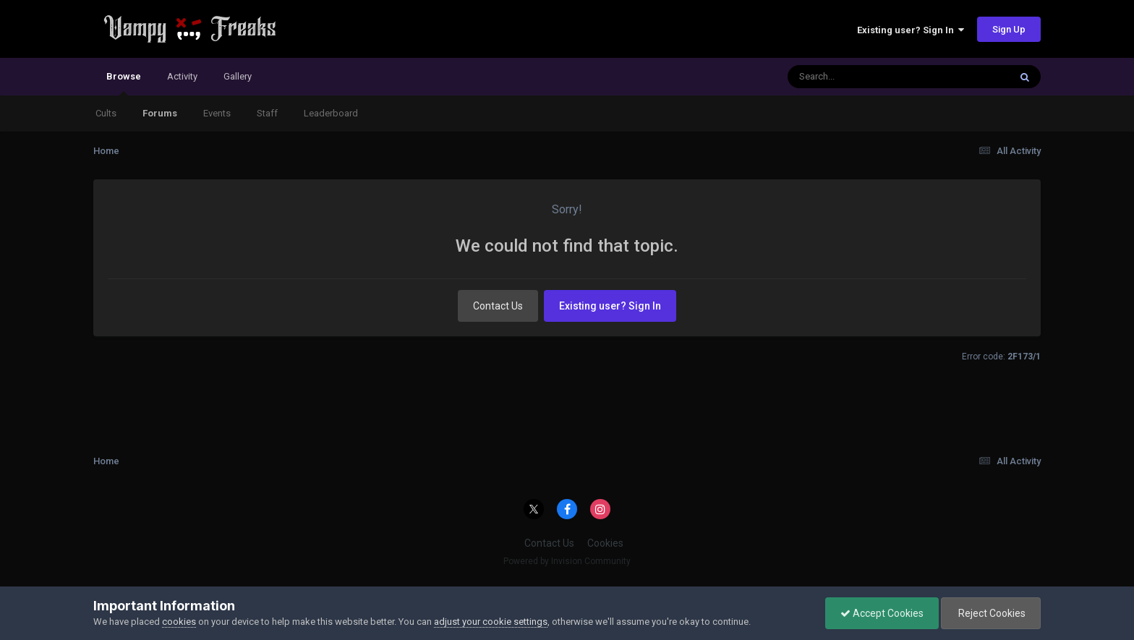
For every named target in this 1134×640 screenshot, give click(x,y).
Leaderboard (331, 113)
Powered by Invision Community (567, 561)
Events (217, 113)
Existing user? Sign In (910, 30)
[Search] (861, 76)
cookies (179, 621)
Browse (123, 83)
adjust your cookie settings (490, 621)
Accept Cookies (882, 613)
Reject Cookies (991, 613)
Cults (105, 113)
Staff (267, 113)
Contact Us (498, 306)
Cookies (605, 543)
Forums (159, 113)
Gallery (237, 76)
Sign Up (1009, 29)
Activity (182, 76)
